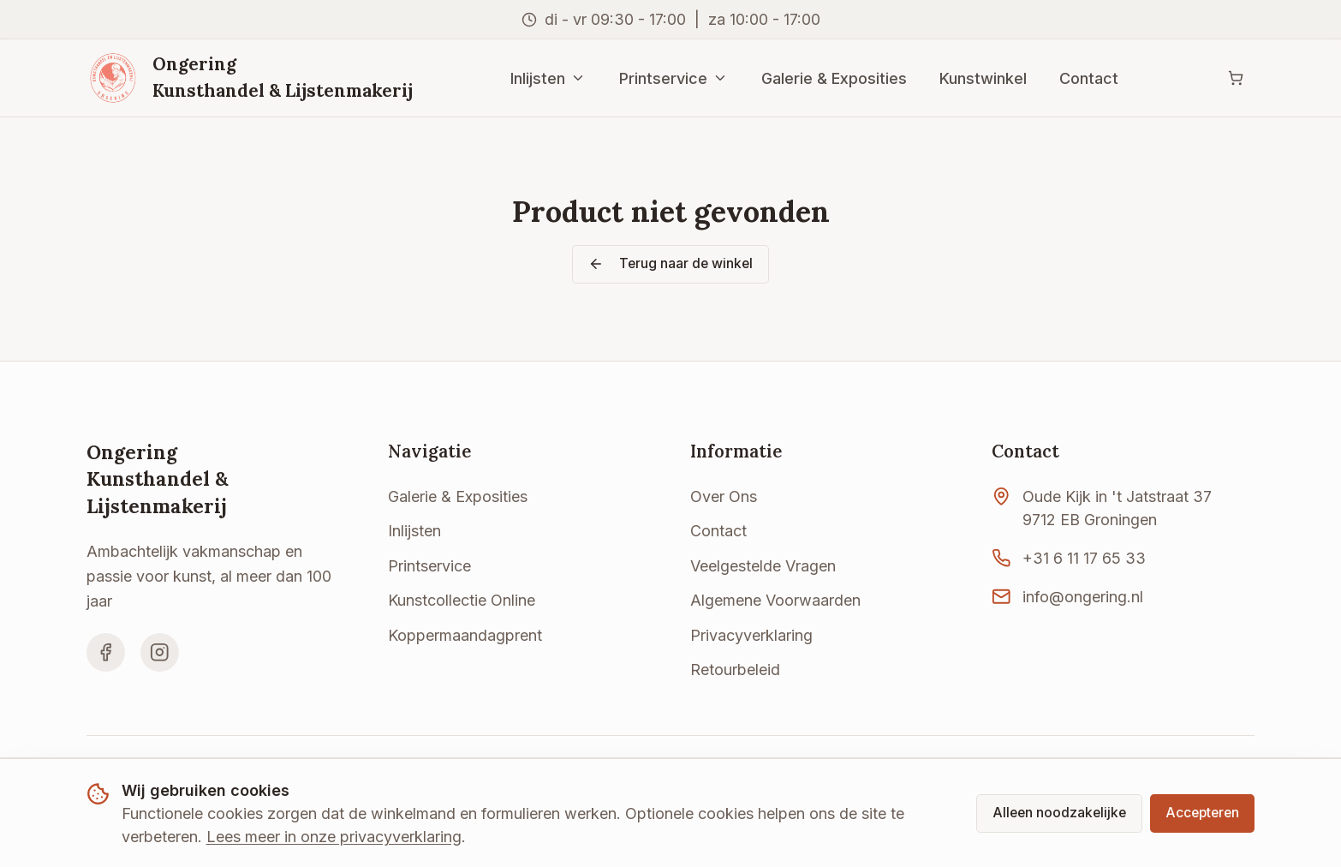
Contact (1088, 78)
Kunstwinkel (983, 78)
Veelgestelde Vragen (763, 566)
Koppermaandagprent (465, 635)
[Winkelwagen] (1235, 78)
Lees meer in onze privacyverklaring (334, 837)
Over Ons (723, 496)
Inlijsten (548, 78)
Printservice (674, 78)
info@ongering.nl (1082, 597)
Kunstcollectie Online (461, 600)
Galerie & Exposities (834, 78)
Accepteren (1202, 812)
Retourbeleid (735, 670)
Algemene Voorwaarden (775, 600)
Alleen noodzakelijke (1059, 812)
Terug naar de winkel (670, 263)
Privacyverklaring (751, 635)
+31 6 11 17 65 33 (1084, 558)
